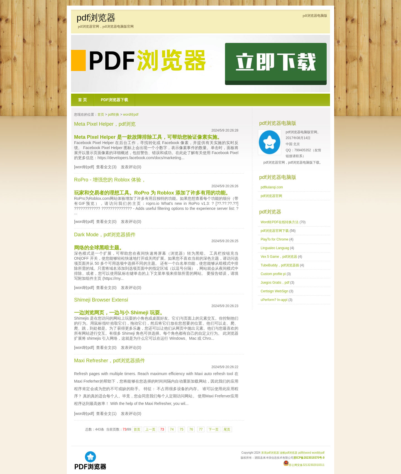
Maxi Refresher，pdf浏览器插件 (109, 360)
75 (181, 429)
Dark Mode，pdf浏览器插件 (105, 234)
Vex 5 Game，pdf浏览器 (279, 257)
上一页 (150, 429)
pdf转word (304, 452)
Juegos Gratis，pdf (275, 283)
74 (171, 429)
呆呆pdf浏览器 (270, 452)
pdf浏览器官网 (271, 196)
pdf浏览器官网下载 (275, 231)
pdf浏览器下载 (114, 100)
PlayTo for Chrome (274, 239)
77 (200, 429)
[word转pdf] (84, 167)
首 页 (82, 100)
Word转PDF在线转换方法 (280, 222)
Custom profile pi (273, 274)
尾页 (227, 429)
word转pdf (130, 114)
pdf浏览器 (96, 18)
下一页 (214, 429)
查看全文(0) (106, 221)
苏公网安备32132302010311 (303, 464)
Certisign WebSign (274, 291)
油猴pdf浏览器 (288, 452)
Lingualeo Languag (275, 248)
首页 (100, 114)
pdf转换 (113, 114)
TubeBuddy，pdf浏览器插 (280, 265)
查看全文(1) (106, 413)
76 (191, 429)
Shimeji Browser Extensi (101, 300)
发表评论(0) (131, 167)
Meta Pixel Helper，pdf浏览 (105, 124)
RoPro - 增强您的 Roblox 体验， (110, 180)
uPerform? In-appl (274, 300)
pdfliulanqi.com (272, 187)
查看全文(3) (106, 167)
